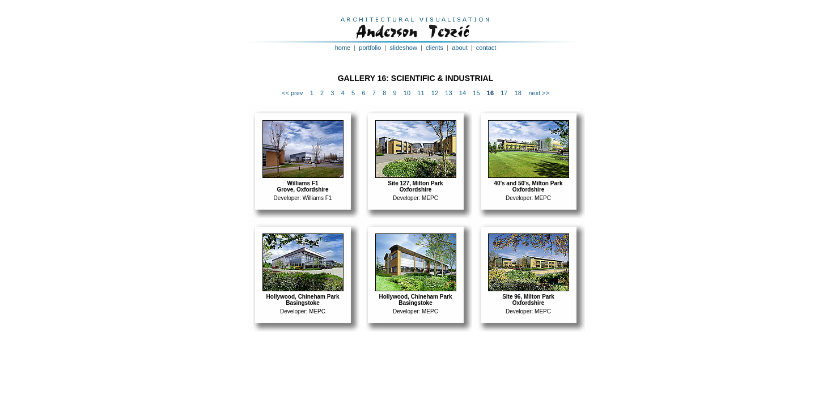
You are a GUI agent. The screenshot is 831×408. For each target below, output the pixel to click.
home (343, 47)
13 (448, 93)
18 (518, 93)
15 (476, 93)
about (460, 47)
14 (462, 93)
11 (420, 93)
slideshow (403, 47)
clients (434, 47)
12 (434, 93)
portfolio (370, 47)
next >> (538, 93)
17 (504, 93)
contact (486, 47)
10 (407, 93)
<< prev (292, 93)
